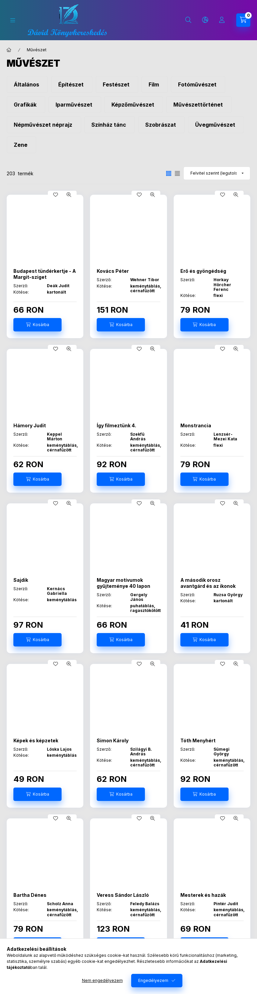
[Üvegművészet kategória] (216, 124)
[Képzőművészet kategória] (133, 104)
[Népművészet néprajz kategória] (44, 124)
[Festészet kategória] (117, 84)
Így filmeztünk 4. (116, 425)
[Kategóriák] (13, 20)
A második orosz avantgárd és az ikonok (208, 583)
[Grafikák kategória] (26, 104)
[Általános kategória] (27, 84)
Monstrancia (195, 425)
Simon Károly (112, 740)
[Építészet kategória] (71, 84)
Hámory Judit (29, 425)
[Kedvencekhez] (55, 195)
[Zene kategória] (21, 144)
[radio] (177, 173)
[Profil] (222, 20)
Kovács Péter (113, 271)
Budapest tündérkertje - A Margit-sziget (44, 274)
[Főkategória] (9, 50)
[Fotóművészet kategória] (198, 84)
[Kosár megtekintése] (243, 20)
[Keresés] (188, 20)
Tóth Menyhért (198, 740)
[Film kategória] (155, 84)
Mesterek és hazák (203, 895)
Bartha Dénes (30, 895)
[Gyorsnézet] (69, 195)
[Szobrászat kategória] (161, 124)
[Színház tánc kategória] (109, 124)
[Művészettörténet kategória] (199, 104)
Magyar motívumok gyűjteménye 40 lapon (123, 583)
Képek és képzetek (35, 740)
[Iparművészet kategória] (75, 104)
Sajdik (20, 580)
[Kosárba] (37, 324)
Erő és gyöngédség (203, 271)
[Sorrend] (216, 173)
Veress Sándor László (123, 895)
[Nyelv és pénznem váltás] (205, 20)
